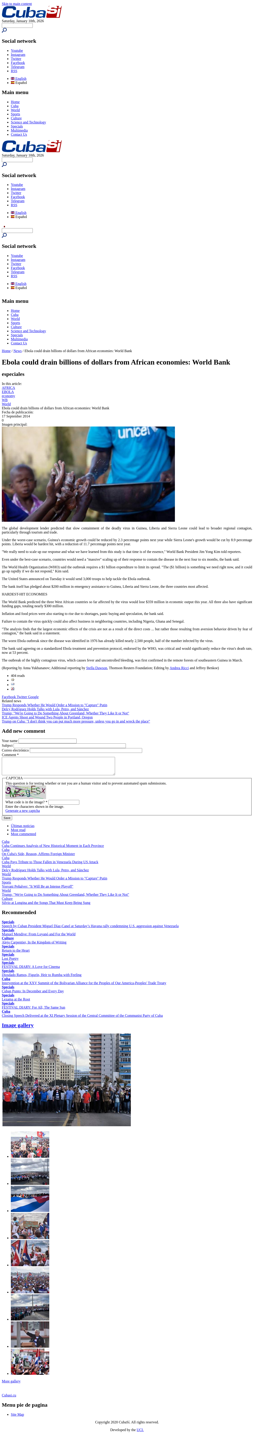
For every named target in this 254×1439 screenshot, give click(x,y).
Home (15, 102)
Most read (18, 833)
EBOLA (8, 392)
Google (33, 697)
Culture (16, 118)
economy (8, 396)
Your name (10, 741)
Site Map (17, 1418)
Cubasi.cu (9, 1399)
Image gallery (18, 1028)
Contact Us (19, 134)
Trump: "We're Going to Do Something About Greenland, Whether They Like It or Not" (65, 713)
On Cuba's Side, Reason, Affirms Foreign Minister (38, 857)
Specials (17, 126)
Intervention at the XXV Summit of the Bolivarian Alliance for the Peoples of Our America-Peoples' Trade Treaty (84, 986)
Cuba (15, 106)
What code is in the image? (26, 805)
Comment (10, 755)
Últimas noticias (22, 829)
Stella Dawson (96, 668)
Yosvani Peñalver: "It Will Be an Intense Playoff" (37, 890)
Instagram (18, 55)
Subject (8, 745)
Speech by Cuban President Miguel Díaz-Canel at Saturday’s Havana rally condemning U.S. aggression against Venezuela (90, 929)
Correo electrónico (16, 750)
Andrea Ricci (179, 668)
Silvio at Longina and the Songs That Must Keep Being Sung (46, 906)
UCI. (140, 1433)
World (15, 110)
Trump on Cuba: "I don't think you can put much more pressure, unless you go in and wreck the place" (76, 721)
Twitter (16, 59)
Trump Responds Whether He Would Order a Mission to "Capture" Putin (54, 705)
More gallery (11, 1385)
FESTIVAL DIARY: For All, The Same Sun (33, 1011)
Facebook (18, 63)
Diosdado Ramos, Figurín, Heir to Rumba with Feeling (41, 978)
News (18, 351)
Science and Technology (28, 122)
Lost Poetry (10, 962)
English (18, 79)
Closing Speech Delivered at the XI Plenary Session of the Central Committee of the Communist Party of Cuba (82, 1019)
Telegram (17, 67)
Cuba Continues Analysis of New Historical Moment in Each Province (53, 849)
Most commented (23, 837)
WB (5, 400)
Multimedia (19, 130)
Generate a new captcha (22, 814)
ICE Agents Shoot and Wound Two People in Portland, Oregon (47, 717)
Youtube (17, 50)
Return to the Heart (16, 954)
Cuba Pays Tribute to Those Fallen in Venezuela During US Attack (50, 865)
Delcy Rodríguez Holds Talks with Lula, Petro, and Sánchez (45, 709)
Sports (15, 114)
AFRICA (8, 388)
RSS (14, 71)
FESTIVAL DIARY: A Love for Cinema (31, 970)
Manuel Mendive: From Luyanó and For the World (38, 937)
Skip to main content (17, 4)
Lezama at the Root (16, 1003)
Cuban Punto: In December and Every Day (33, 994)
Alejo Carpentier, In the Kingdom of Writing (34, 946)
